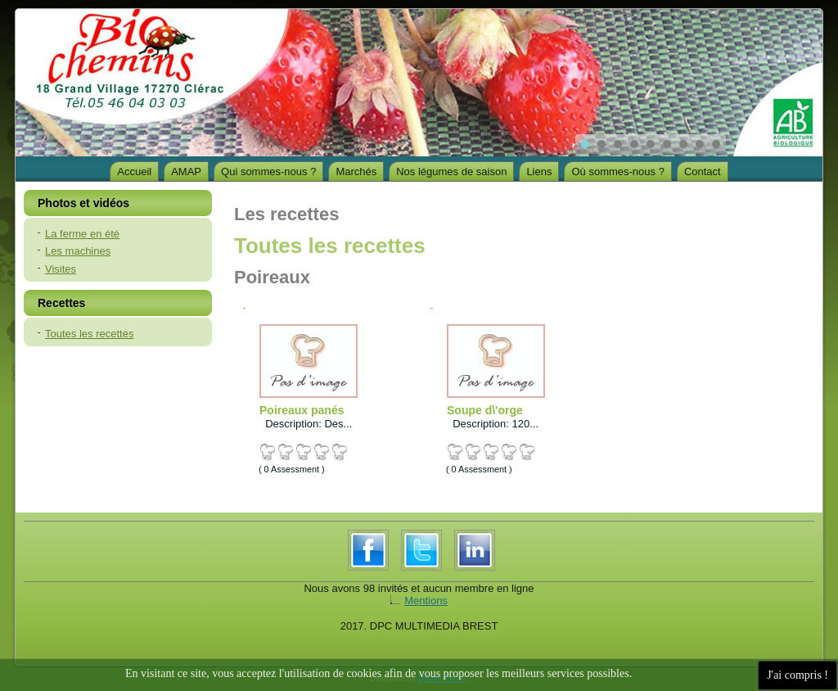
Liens (539, 171)
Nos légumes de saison (451, 171)
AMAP (186, 171)
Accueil (134, 171)
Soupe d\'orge (485, 410)
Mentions (426, 600)
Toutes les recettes (89, 333)
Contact (702, 171)
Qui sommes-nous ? (268, 171)
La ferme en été (82, 234)
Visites (60, 269)
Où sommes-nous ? (617, 171)
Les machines (77, 251)
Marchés (356, 171)
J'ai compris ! (797, 675)
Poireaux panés (302, 410)
